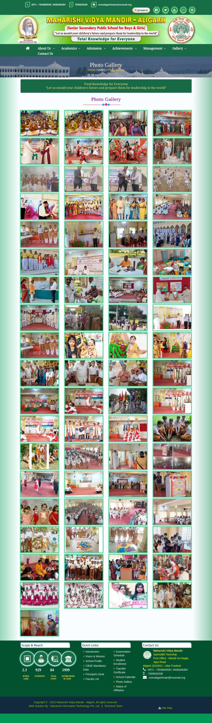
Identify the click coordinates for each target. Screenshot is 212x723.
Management (152, 48)
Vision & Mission (95, 665)
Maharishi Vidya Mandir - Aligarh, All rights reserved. (87, 711)
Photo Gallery (116, 69)
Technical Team (113, 715)
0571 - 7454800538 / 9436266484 (48, 4)
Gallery (177, 48)
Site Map (168, 717)
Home (92, 69)
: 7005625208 (154, 683)
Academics (69, 48)
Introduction (92, 661)
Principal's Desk (95, 683)
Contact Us (45, 54)
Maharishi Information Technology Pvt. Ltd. (75, 715)
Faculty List (92, 688)
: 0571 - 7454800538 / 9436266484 (167, 679)
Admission (94, 48)
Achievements (122, 48)
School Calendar (125, 686)
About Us (44, 48)
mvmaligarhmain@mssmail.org (115, 4)
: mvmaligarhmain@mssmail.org (166, 687)
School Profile (94, 670)
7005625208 (81, 4)
